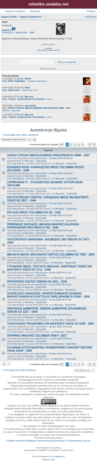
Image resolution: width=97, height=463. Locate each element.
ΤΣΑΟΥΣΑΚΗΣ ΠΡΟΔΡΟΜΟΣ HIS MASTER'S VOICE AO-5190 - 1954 (50, 323)
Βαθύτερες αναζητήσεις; (48, 68)
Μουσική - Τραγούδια (35, 161)
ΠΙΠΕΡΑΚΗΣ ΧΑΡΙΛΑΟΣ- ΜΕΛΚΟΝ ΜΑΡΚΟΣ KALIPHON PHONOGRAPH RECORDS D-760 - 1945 (43, 226)
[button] (61, 145)
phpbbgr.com (60, 456)
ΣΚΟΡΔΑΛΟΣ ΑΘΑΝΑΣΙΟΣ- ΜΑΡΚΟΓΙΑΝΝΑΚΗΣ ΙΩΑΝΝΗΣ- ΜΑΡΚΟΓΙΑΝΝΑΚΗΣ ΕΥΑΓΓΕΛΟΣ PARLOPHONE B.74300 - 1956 (48, 295)
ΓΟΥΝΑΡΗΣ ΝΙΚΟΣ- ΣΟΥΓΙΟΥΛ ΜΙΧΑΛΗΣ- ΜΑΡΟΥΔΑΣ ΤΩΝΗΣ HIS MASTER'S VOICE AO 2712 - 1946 (49, 268)
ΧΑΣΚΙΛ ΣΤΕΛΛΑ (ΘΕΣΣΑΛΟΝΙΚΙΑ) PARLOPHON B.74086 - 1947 (48, 155)
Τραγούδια (34, 11)
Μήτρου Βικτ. (22, 32)
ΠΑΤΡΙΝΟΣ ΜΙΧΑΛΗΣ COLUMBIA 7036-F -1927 (37, 335)
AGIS (27, 87)
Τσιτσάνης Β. (8, 32)
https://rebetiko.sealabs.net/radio (48, 50)
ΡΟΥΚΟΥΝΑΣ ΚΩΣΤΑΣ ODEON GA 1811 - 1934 (37, 281)
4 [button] (78, 144)
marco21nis (30, 105)
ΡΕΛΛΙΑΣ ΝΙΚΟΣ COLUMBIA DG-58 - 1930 (34, 212)
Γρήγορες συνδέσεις (15, 11)
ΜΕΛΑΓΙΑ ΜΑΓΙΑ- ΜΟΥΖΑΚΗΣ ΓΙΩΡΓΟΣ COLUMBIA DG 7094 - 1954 (50, 254)
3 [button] (75, 144)
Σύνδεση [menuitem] (90, 11)
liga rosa (29, 96)
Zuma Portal (55, 448)
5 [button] (82, 144)
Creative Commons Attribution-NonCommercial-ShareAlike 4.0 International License (48, 440)
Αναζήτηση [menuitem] (90, 16)
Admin (28, 78)
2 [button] (71, 144)
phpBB (42, 450)
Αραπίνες (6, 30)
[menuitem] (46, 459)
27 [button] (89, 144)
